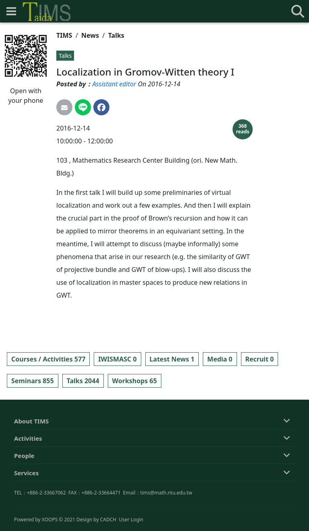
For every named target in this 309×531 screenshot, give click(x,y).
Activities (28, 473)
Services (26, 508)
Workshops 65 (134, 380)
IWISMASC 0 (117, 359)
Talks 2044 (83, 380)
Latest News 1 (172, 359)
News (90, 35)
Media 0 (219, 359)
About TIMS (31, 456)
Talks (116, 35)
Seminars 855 (32, 380)
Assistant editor (114, 84)
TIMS (64, 35)
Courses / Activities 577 (48, 359)
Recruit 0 (259, 359)
